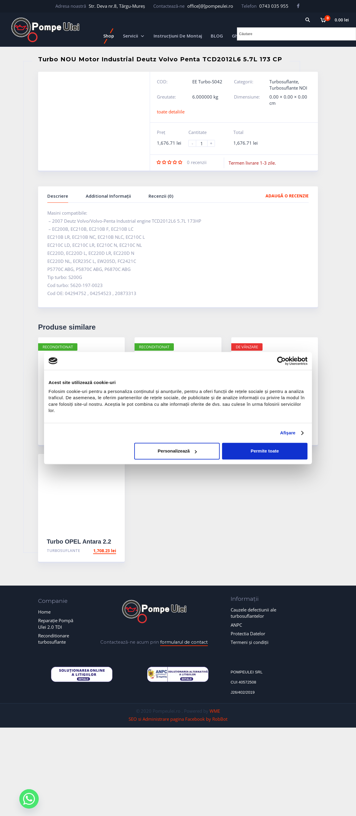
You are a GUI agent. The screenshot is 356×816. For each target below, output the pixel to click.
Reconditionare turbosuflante (53, 639)
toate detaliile (171, 112)
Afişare (288, 433)
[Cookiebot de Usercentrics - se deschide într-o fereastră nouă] (281, 360)
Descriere (57, 196)
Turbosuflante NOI (288, 88)
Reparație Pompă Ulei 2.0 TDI (55, 623)
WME (215, 711)
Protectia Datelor (248, 633)
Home (44, 612)
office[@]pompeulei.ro (210, 6)
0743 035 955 (273, 6)
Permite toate (265, 451)
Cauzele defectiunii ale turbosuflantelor (253, 613)
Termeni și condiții (249, 642)
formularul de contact (184, 642)
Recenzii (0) (161, 196)
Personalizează (177, 451)
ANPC (236, 625)
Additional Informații (108, 196)
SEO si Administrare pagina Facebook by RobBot (178, 719)
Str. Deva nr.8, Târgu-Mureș (117, 6)
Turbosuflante (283, 82)
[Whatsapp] (29, 799)
